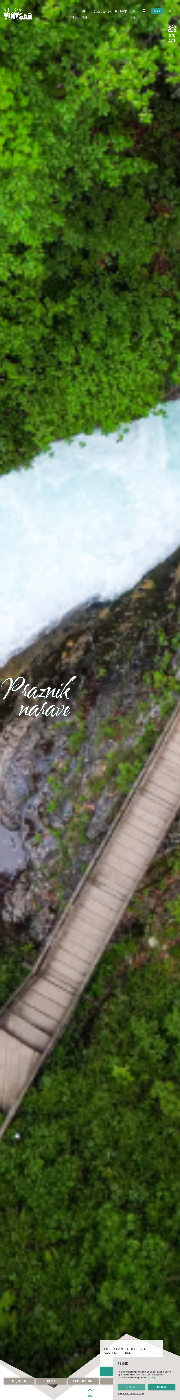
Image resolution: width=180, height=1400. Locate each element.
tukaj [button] (152, 1377)
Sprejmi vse (162, 1387)
